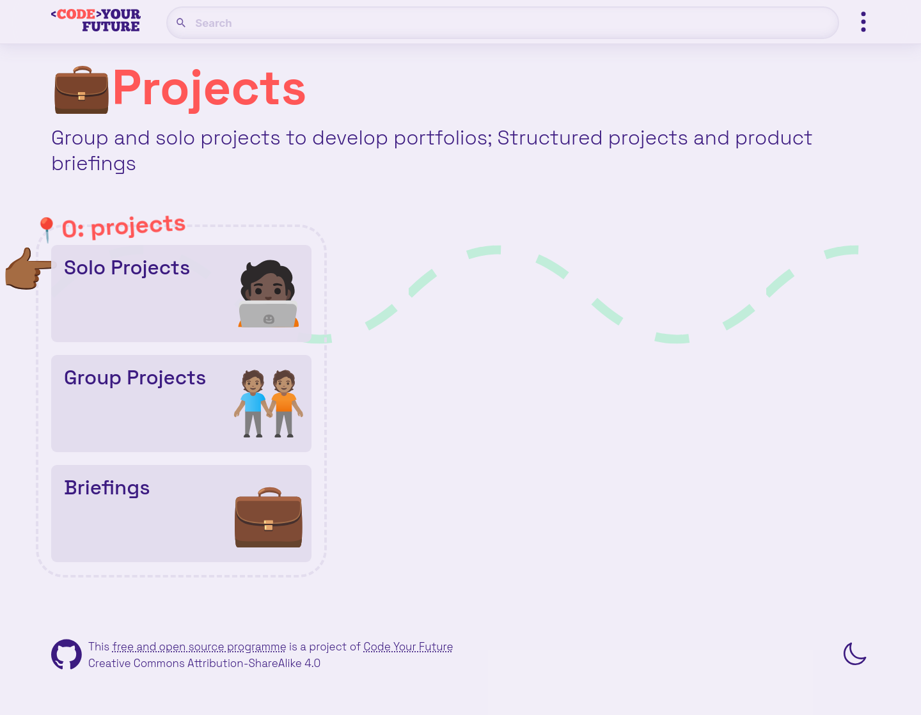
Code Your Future (408, 647)
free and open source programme (199, 647)
